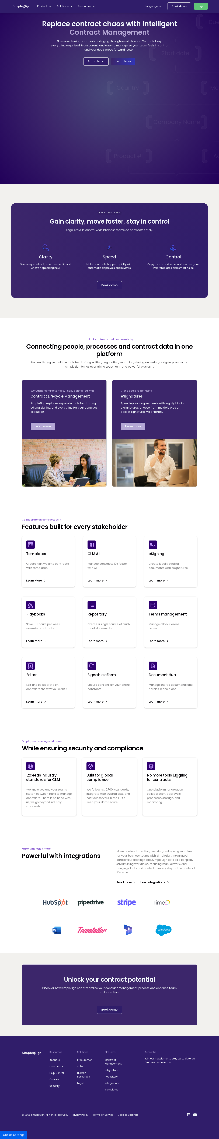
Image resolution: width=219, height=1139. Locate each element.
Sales (80, 1066)
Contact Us (56, 1066)
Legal (80, 1083)
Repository (111, 1076)
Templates (111, 1089)
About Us (55, 1060)
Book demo (179, 6)
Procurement (85, 1060)
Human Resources (83, 1074)
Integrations (112, 1083)
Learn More (123, 61)
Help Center (57, 1073)
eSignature (111, 1070)
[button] (44, 6)
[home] (21, 6)
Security (55, 1086)
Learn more (43, 426)
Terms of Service (103, 1115)
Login (200, 6)
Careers (54, 1079)
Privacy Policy (80, 1115)
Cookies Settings (128, 1115)
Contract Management (113, 1061)
